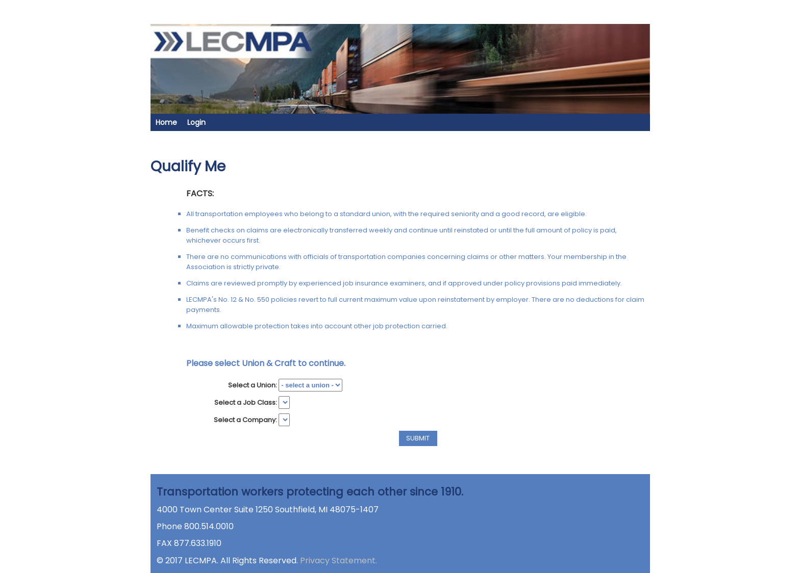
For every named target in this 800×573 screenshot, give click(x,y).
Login (196, 122)
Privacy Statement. (338, 560)
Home (166, 122)
